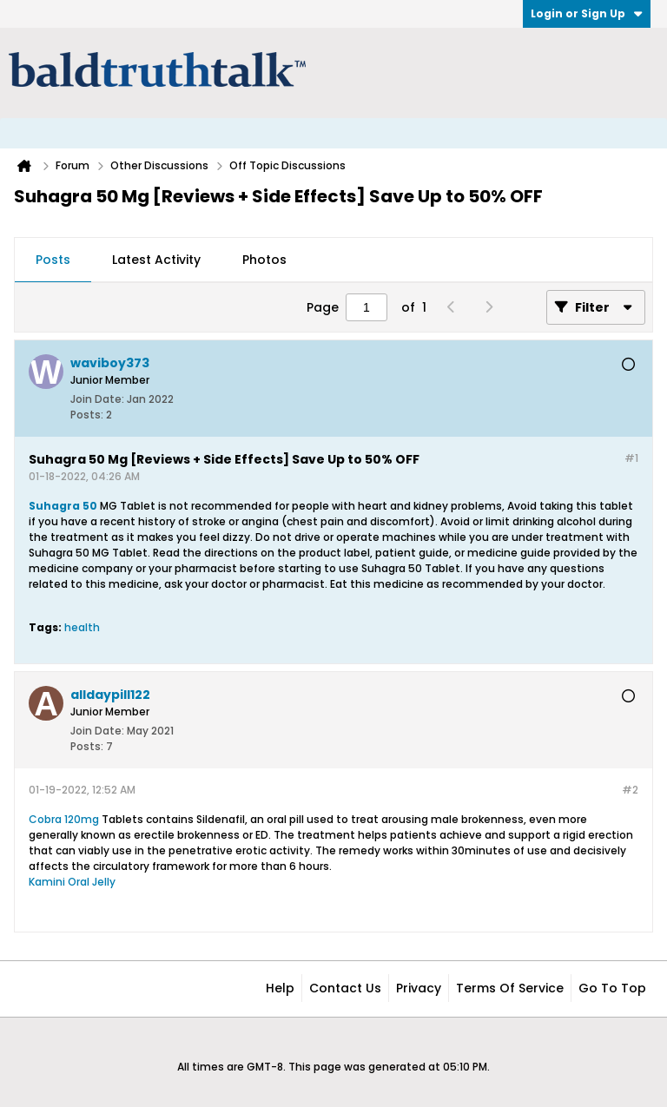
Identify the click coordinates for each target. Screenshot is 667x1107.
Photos (264, 259)
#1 (631, 458)
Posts (53, 259)
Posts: (86, 414)
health (82, 627)
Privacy (418, 988)
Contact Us (345, 988)
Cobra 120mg (64, 819)
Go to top (612, 988)
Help (280, 988)
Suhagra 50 (64, 505)
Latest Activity (156, 259)
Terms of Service (510, 988)
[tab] (53, 260)
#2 (630, 789)
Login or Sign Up (587, 13)
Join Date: (97, 399)
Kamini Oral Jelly (72, 881)
